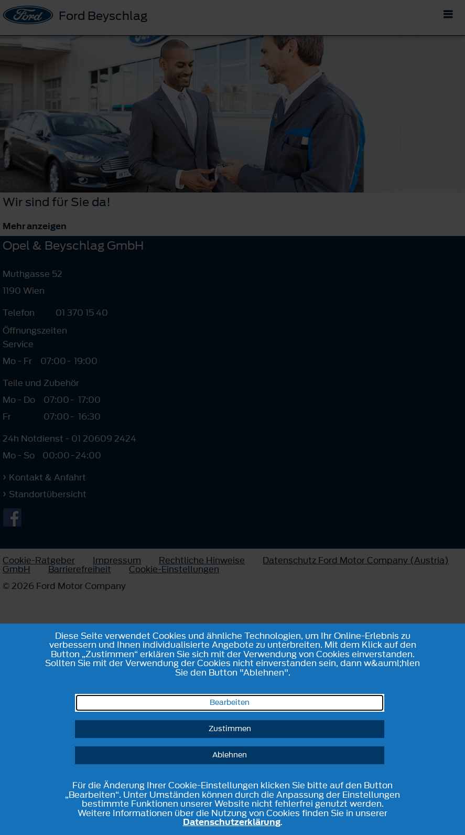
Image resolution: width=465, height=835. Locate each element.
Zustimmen (230, 728)
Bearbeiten (230, 702)
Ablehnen (229, 755)
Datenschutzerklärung (231, 822)
